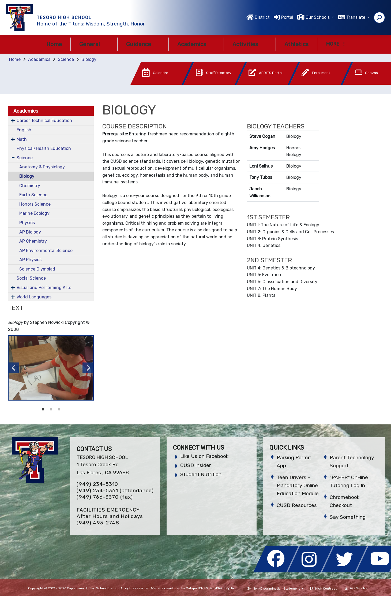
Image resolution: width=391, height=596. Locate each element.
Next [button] (87, 367)
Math (22, 139)
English (24, 129)
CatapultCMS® (197, 588)
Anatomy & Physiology (42, 166)
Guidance (143, 44)
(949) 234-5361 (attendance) (115, 490)
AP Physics (30, 259)
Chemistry (29, 185)
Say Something (348, 517)
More (335, 44)
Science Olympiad (37, 269)
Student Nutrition (200, 474)
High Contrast (326, 588)
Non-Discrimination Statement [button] (277, 588)
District (262, 17)
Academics (196, 44)
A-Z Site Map (357, 588)
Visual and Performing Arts (44, 287)
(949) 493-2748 (98, 523)
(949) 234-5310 (97, 484)
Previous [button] (14, 367)
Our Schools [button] (318, 17)
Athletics (296, 44)
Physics (27, 222)
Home (54, 44)
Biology (88, 59)
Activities (249, 44)
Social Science (31, 278)
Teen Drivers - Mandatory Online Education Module (298, 485)
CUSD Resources (297, 505)
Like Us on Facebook (204, 456)
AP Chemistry (33, 241)
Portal (287, 17)
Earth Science (33, 194)
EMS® (217, 588)
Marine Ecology (34, 213)
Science (66, 59)
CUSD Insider (195, 465)
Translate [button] (356, 17)
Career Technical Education (44, 120)
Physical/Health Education (44, 148)
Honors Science (35, 204)
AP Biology (30, 232)
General (94, 44)
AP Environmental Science (46, 250)
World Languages (34, 296)
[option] (51, 368)
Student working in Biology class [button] (43, 409)
